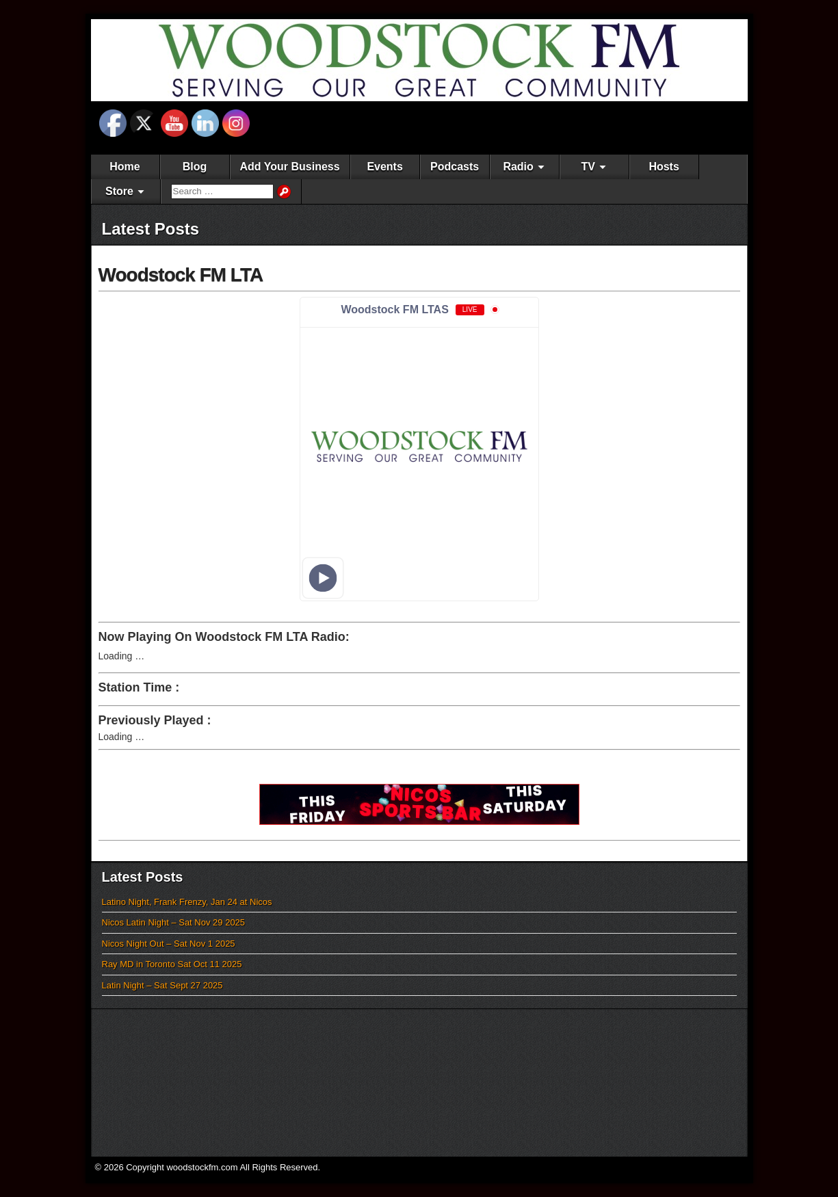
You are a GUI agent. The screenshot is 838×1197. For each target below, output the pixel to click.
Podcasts (454, 166)
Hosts (664, 166)
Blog (195, 166)
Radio (518, 166)
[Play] (322, 577)
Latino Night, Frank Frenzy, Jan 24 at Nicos (187, 902)
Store (119, 191)
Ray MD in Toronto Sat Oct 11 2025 (172, 964)
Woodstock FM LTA (181, 274)
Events (384, 166)
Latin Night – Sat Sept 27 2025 (162, 985)
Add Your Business (290, 166)
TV (587, 166)
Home (124, 166)
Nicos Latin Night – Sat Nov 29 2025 (174, 922)
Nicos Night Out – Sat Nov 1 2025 (168, 943)
